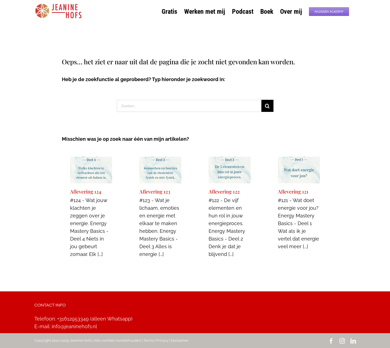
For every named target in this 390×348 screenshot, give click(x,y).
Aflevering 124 (85, 191)
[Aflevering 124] (91, 170)
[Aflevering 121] (299, 170)
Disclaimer (180, 340)
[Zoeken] (267, 106)
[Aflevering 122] (230, 170)
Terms (148, 340)
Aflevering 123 (154, 191)
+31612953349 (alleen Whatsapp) (94, 319)
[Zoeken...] (189, 106)
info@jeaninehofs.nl (74, 326)
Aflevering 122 (224, 191)
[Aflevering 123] (160, 170)
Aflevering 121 (293, 191)
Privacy (162, 340)
